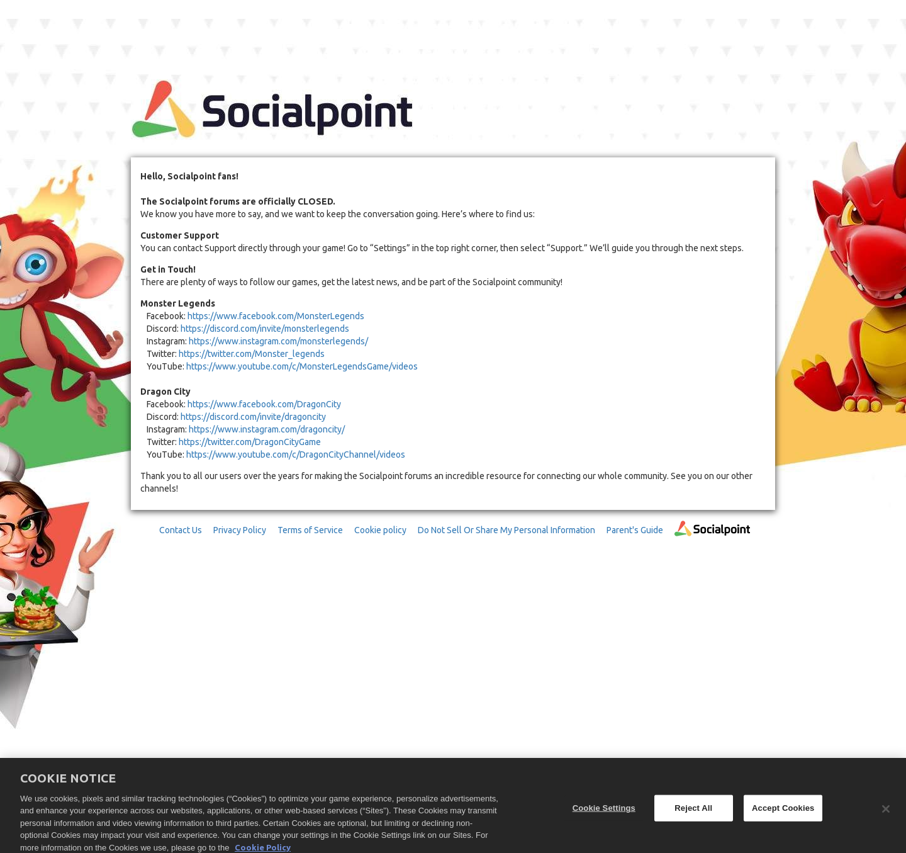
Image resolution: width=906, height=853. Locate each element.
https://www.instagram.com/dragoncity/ (267, 429)
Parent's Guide (635, 530)
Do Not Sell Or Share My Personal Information (506, 530)
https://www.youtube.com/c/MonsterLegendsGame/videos (302, 366)
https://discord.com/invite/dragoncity (253, 417)
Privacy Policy (239, 530)
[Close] (886, 813)
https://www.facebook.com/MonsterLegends (275, 316)
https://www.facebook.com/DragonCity (264, 404)
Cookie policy (380, 530)
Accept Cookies (783, 811)
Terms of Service (310, 530)
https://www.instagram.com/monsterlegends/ (278, 341)
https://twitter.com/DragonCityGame (250, 442)
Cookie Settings (604, 811)
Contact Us (180, 530)
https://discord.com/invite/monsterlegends (265, 329)
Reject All (693, 811)
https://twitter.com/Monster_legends (252, 354)
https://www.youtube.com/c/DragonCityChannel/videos (295, 454)
